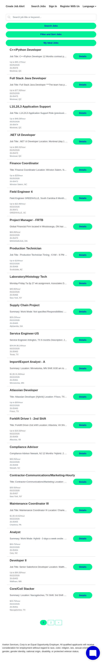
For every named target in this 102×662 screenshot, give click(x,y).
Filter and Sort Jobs (51, 34)
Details (83, 56)
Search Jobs (38, 6)
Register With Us (70, 6)
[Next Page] (58, 622)
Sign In (53, 6)
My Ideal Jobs (51, 43)
